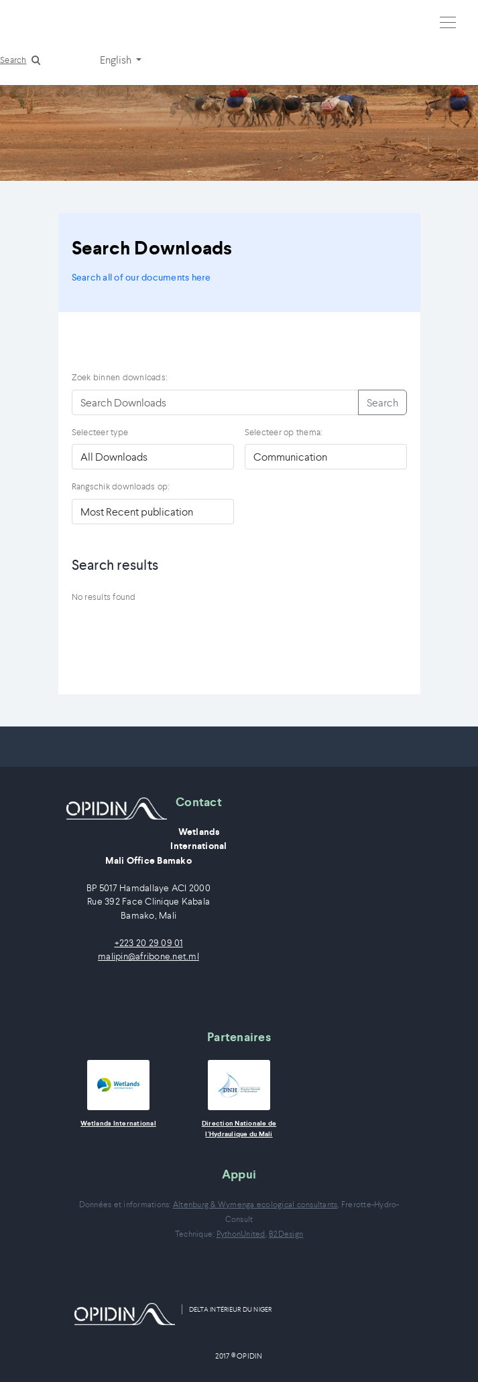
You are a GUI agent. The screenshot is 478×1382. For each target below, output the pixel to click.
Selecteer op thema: (283, 432)
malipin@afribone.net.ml (148, 956)
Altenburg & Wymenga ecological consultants (255, 1204)
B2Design (286, 1234)
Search (13, 60)
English (116, 59)
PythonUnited (241, 1234)
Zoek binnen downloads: (120, 377)
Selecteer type (100, 432)
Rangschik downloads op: (121, 486)
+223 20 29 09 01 (149, 943)
